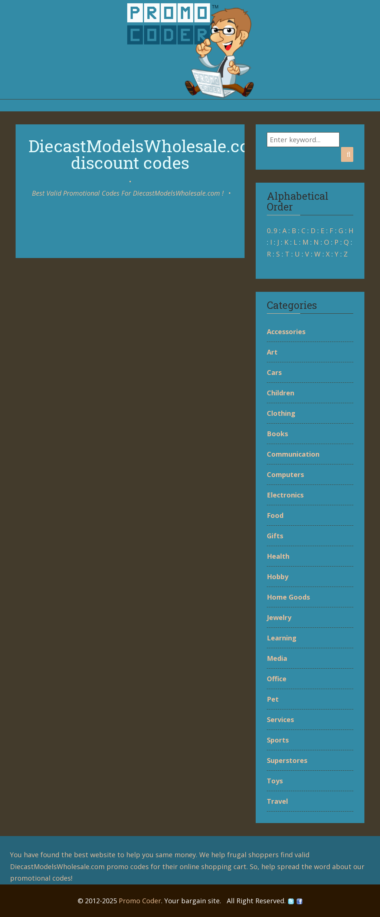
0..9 (272, 230)
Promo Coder (140, 900)
